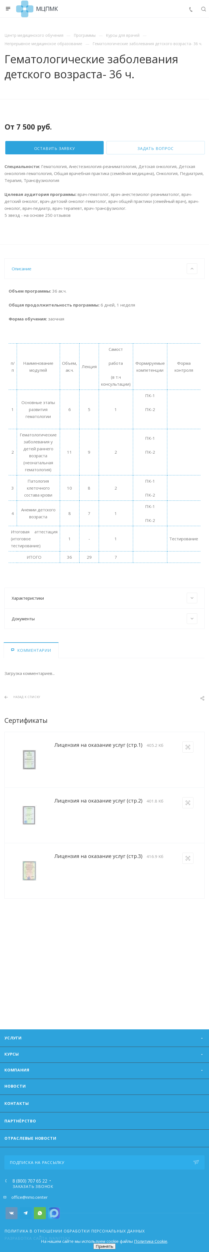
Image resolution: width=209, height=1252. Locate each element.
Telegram (26, 1235)
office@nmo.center (29, 1219)
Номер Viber (54, 1235)
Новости (15, 1108)
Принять (104, 1246)
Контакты (16, 1125)
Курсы (11, 1076)
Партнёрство (20, 1143)
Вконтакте (12, 1235)
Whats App (40, 1235)
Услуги (13, 1060)
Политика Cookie (150, 1241)
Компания (16, 1092)
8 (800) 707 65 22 (30, 1203)
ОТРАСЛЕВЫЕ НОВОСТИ (30, 1160)
